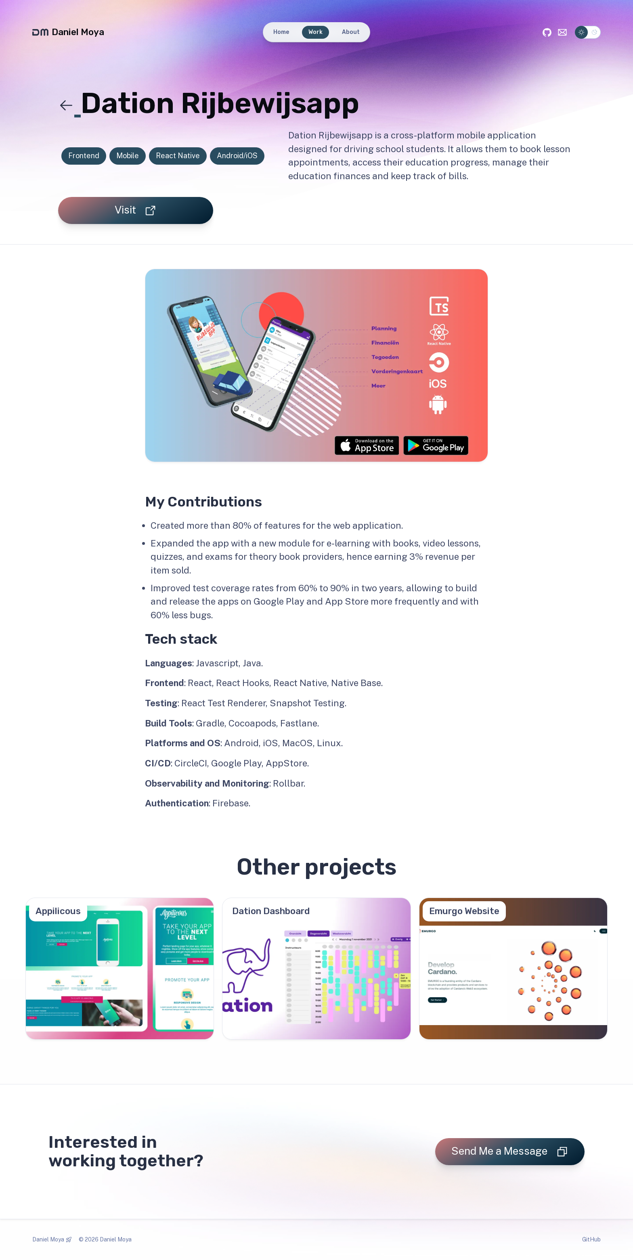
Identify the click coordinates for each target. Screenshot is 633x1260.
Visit (136, 210)
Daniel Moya (68, 32)
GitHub (591, 1239)
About (351, 32)
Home (281, 32)
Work (315, 32)
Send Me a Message (509, 1151)
